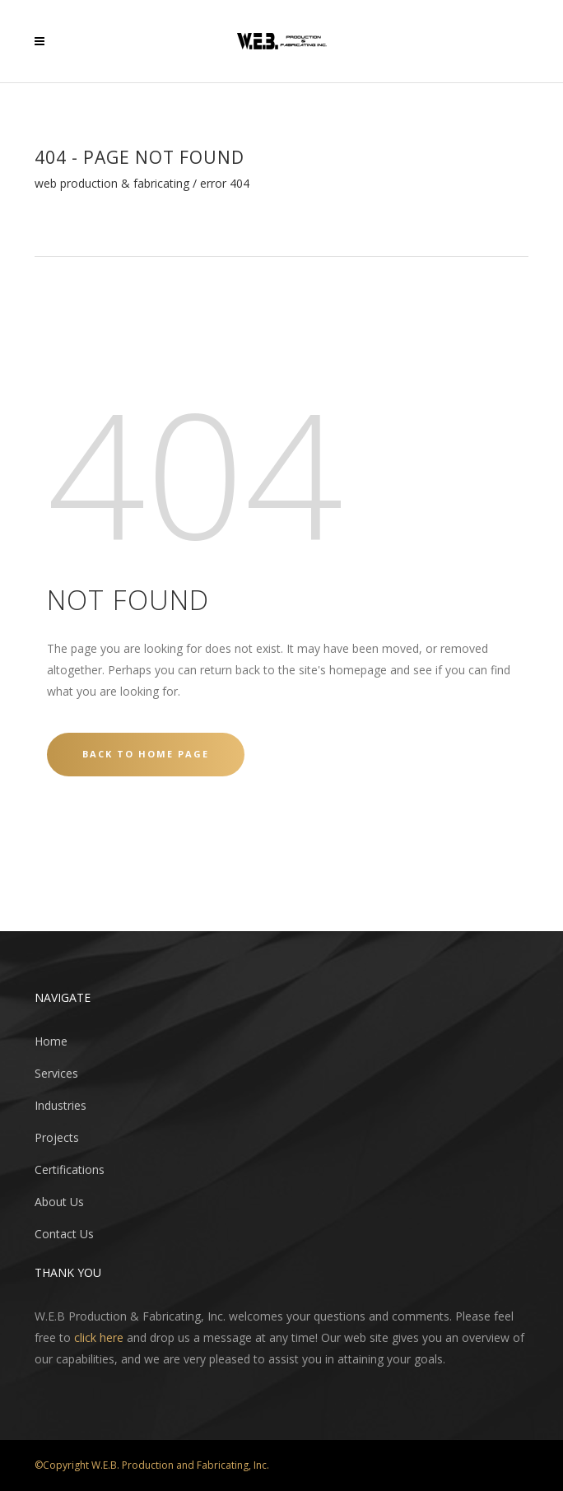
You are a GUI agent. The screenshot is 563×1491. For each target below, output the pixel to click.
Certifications (70, 1169)
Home (51, 1041)
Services (56, 1073)
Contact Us (64, 1234)
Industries (60, 1105)
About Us (59, 1201)
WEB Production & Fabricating (112, 183)
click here (98, 1337)
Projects (57, 1137)
